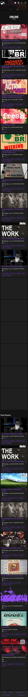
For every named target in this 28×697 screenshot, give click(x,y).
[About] (15, 2)
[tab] (10, 9)
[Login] (25, 2)
